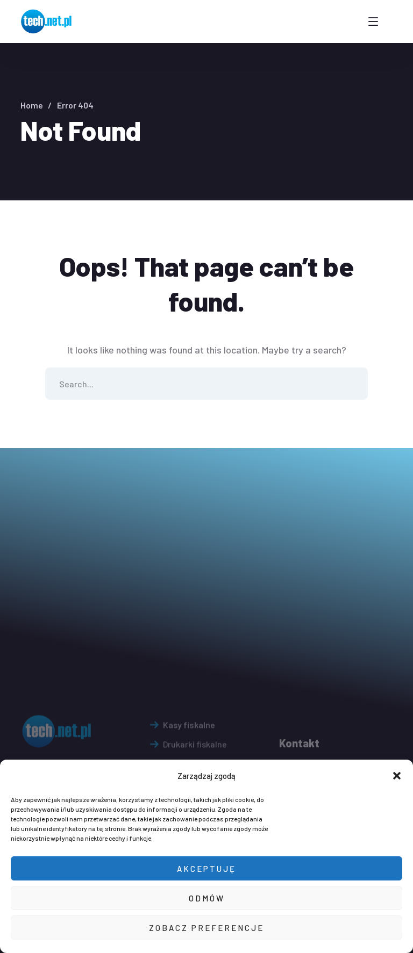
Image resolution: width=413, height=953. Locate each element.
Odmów (207, 898)
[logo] (47, 20)
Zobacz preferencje (206, 928)
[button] (396, 775)
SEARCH (351, 383)
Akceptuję (206, 868)
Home (31, 105)
